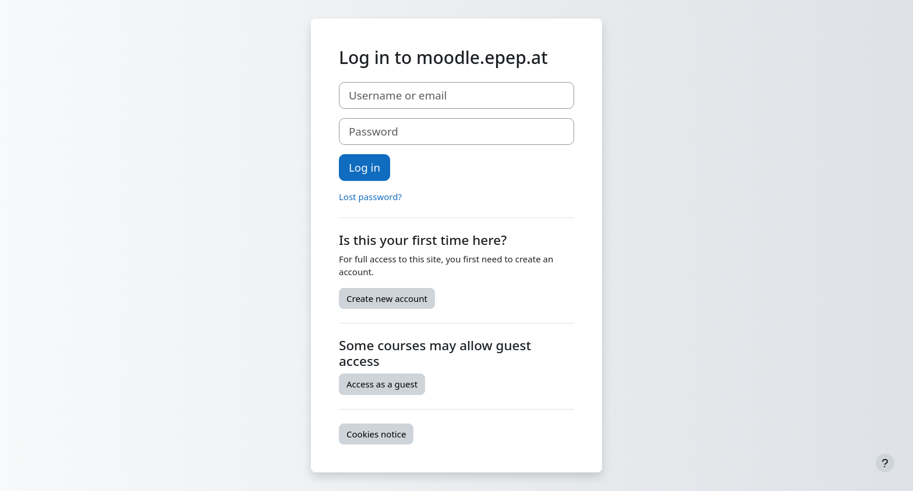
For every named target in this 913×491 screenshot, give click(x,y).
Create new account (386, 298)
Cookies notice (376, 434)
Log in (364, 167)
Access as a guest (381, 384)
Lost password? (370, 196)
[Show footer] (885, 463)
